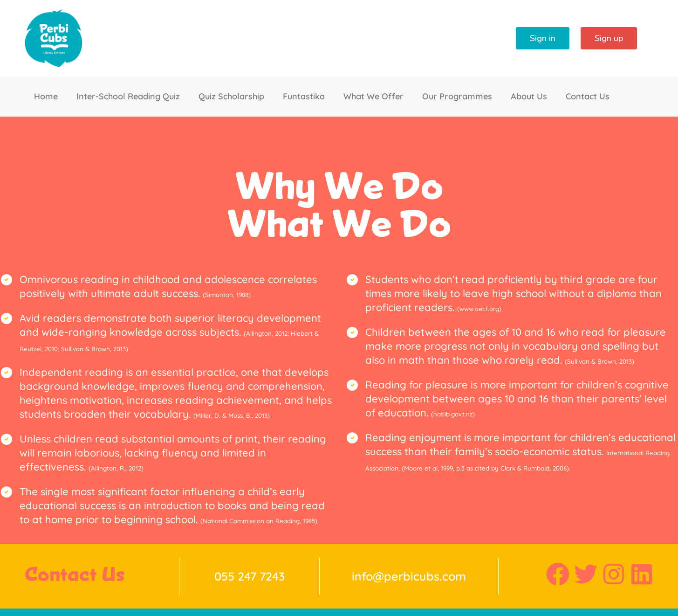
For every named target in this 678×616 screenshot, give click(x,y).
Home (46, 96)
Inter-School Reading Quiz (128, 96)
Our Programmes (457, 96)
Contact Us (588, 96)
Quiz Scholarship (231, 96)
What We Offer (373, 96)
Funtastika (304, 96)
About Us (529, 96)
